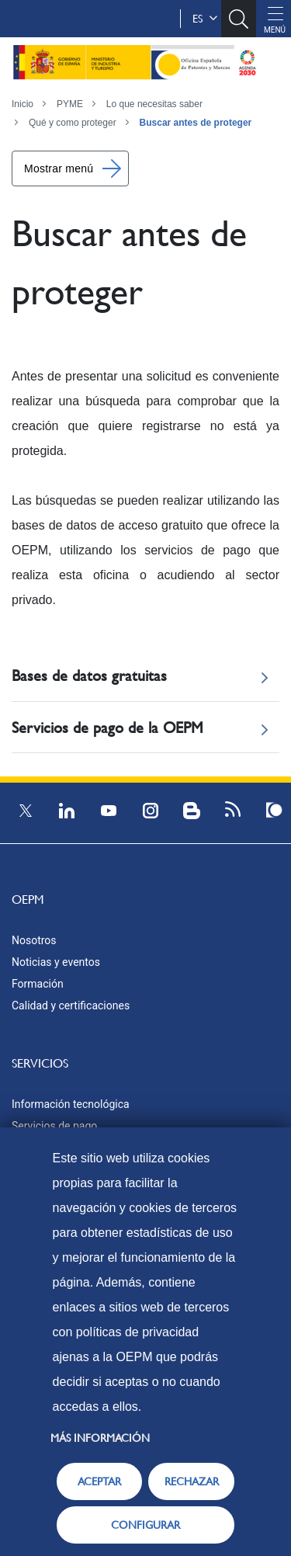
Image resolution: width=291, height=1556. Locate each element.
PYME (70, 104)
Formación (38, 984)
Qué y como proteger (72, 122)
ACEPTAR (99, 1481)
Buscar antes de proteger (196, 122)
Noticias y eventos (56, 962)
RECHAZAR (192, 1481)
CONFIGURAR (145, 1525)
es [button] (204, 19)
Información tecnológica (71, 1104)
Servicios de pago (54, 1126)
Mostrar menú (58, 168)
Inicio (22, 104)
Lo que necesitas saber (154, 104)
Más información (100, 1438)
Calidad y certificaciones (71, 1005)
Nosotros (34, 940)
